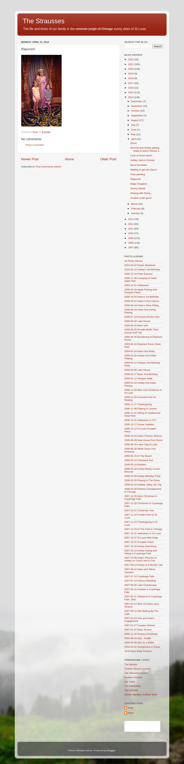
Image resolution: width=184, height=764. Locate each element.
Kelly (130, 707)
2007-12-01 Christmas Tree (139, 510)
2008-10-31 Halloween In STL (140, 420)
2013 (131, 219)
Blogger (111, 750)
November (137, 106)
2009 (131, 238)
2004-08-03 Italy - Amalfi (137, 638)
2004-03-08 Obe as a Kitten (139, 642)
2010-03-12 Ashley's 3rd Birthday (142, 269)
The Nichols (130, 664)
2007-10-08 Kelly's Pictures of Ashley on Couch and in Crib (140, 559)
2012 (131, 224)
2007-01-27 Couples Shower (139, 625)
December (137, 101)
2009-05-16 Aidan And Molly (139, 351)
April (134, 139)
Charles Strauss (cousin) (137, 668)
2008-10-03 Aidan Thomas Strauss (143, 436)
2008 (131, 242)
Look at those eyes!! (141, 155)
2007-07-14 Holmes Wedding (140, 580)
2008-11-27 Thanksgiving (138, 404)
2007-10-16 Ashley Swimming (140, 546)
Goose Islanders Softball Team (140, 694)
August (135, 120)
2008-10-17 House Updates (139, 424)
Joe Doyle (129, 681)
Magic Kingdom (138, 183)
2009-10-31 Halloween (136, 285)
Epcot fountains (138, 165)
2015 (131, 92)
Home (69, 159)
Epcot (133, 143)
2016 (131, 87)
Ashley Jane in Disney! (142, 160)
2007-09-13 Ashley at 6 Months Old (143, 565)
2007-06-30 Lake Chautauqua (140, 585)
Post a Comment (35, 145)
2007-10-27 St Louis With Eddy (141, 537)
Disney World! (138, 188)
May (133, 134)
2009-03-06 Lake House (137, 370)
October (135, 110)
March (134, 204)
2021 (131, 64)
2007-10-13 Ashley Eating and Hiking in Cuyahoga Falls (140, 552)
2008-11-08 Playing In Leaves (140, 408)
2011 (131, 228)
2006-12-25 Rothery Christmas (141, 634)
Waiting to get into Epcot (143, 169)
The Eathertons (132, 686)
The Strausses (44, 21)
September (137, 115)
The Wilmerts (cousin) (136, 673)
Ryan (131, 712)
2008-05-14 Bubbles (135, 464)
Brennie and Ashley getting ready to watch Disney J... (145, 149)
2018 (131, 78)
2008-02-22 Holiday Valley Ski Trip (142, 484)
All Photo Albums (133, 261)
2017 (131, 83)
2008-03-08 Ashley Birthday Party (142, 476)
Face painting (137, 174)
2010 (131, 233)
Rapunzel (135, 179)
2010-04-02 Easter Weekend (139, 265)
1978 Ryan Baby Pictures (138, 651)
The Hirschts (131, 690)
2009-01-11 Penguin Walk (138, 378)
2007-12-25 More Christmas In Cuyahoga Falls (140, 497)
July (133, 125)
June (134, 129)
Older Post (108, 159)
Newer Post (30, 159)
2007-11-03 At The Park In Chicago (143, 529)
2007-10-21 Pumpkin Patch (139, 542)
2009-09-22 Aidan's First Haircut (141, 301)
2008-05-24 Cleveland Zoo (138, 460)
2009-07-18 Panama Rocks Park (142, 316)
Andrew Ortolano (133, 677)
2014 (131, 97)
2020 (131, 69)
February (136, 208)
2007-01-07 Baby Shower (138, 629)
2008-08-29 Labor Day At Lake (140, 444)
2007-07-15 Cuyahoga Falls (139, 576)
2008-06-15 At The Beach (138, 456)
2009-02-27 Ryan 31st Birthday (141, 374)
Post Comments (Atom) (48, 166)
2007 (131, 247)
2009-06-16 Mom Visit (136, 325)
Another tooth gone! (141, 198)
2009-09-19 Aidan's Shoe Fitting (141, 305)
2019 (131, 73)
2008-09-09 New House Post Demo (143, 440)
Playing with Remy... (141, 193)
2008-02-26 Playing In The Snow (142, 480)
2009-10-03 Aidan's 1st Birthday (141, 296)
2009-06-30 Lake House (137, 321)
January (135, 213)
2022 (131, 59)
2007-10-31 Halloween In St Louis (142, 533)
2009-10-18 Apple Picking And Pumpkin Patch (140, 291)
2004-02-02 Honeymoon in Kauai (142, 647)
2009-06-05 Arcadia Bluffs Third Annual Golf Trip (141, 331)
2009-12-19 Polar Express (138, 273)
